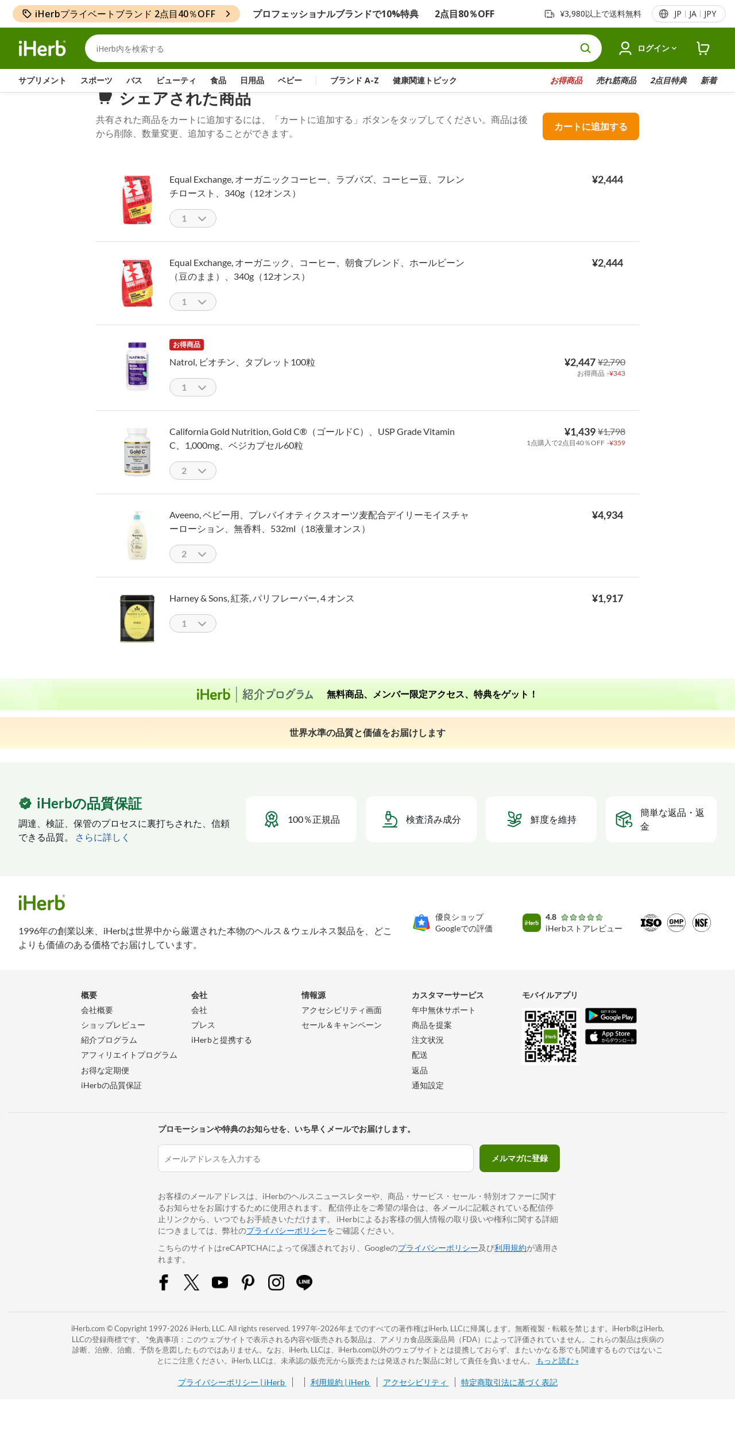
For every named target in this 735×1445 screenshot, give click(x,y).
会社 (199, 1033)
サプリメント (42, 80)
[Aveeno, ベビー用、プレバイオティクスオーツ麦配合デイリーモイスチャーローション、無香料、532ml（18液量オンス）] (137, 557)
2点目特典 (668, 80)
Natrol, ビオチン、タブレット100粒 (242, 384)
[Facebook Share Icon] (171, 1310)
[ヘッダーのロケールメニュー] (694, 13)
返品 (420, 1093)
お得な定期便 (105, 1093)
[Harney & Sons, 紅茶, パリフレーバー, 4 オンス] (137, 641)
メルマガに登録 (520, 1181)
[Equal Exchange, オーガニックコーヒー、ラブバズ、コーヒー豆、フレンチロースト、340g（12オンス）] (137, 222)
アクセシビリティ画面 (341, 1033)
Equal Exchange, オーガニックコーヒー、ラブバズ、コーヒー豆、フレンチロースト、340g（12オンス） (317, 208)
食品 (218, 80)
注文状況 (428, 1063)
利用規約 (510, 1271)
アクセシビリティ (416, 1405)
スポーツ (96, 80)
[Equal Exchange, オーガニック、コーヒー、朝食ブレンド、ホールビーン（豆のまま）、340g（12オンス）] (137, 305)
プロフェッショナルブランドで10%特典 (336, 13)
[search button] (586, 48)
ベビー (290, 80)
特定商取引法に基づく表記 (509, 1405)
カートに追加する (591, 149)
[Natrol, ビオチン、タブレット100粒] (137, 389)
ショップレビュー (113, 1048)
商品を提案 (432, 1048)
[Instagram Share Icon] (283, 1310)
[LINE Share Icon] (312, 1310)
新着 (709, 80)
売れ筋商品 (616, 80)
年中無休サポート (444, 1033)
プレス (203, 1048)
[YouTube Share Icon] (227, 1310)
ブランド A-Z (354, 80)
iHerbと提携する (221, 1063)
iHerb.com (88, 1351)
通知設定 (428, 1108)
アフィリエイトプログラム (129, 1077)
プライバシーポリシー (286, 1253)
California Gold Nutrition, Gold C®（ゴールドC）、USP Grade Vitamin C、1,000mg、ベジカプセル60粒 (312, 461)
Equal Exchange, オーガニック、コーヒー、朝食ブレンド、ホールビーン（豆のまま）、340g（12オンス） (317, 292)
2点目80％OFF (464, 13)
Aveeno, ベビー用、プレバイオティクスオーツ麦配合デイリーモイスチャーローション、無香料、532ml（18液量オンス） (319, 544)
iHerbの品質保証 (111, 1108)
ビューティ (176, 80)
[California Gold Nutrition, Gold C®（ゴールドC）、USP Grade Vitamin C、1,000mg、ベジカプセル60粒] (137, 474)
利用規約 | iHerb (341, 1405)
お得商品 (566, 80)
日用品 (252, 80)
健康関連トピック (425, 80)
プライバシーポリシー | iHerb (232, 1405)
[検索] (343, 48)
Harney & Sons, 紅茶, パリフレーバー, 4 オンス (262, 620)
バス (134, 80)
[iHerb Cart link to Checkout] (703, 48)
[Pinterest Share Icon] (255, 1310)
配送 (420, 1077)
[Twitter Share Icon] (199, 1310)
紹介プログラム (109, 1063)
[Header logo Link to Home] (42, 48)
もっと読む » (557, 1383)
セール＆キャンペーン (341, 1048)
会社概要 (97, 1033)
